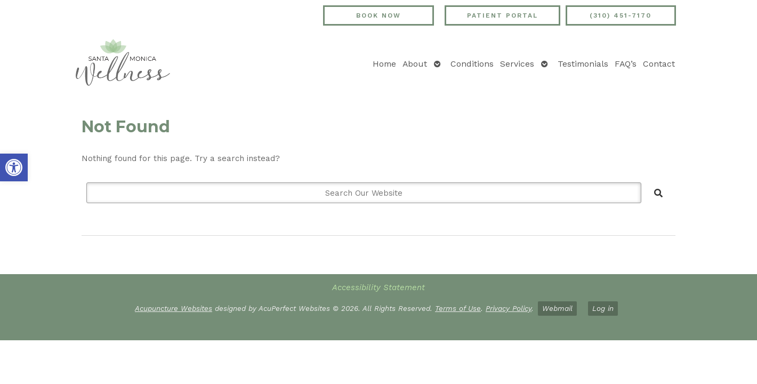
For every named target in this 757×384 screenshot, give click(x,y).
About (414, 64)
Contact (659, 64)
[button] (14, 167)
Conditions (472, 64)
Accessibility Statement (378, 287)
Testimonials (583, 64)
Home (384, 64)
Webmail (557, 308)
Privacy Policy (508, 308)
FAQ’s (626, 64)
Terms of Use (458, 308)
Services (517, 64)
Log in (603, 308)
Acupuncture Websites (173, 308)
